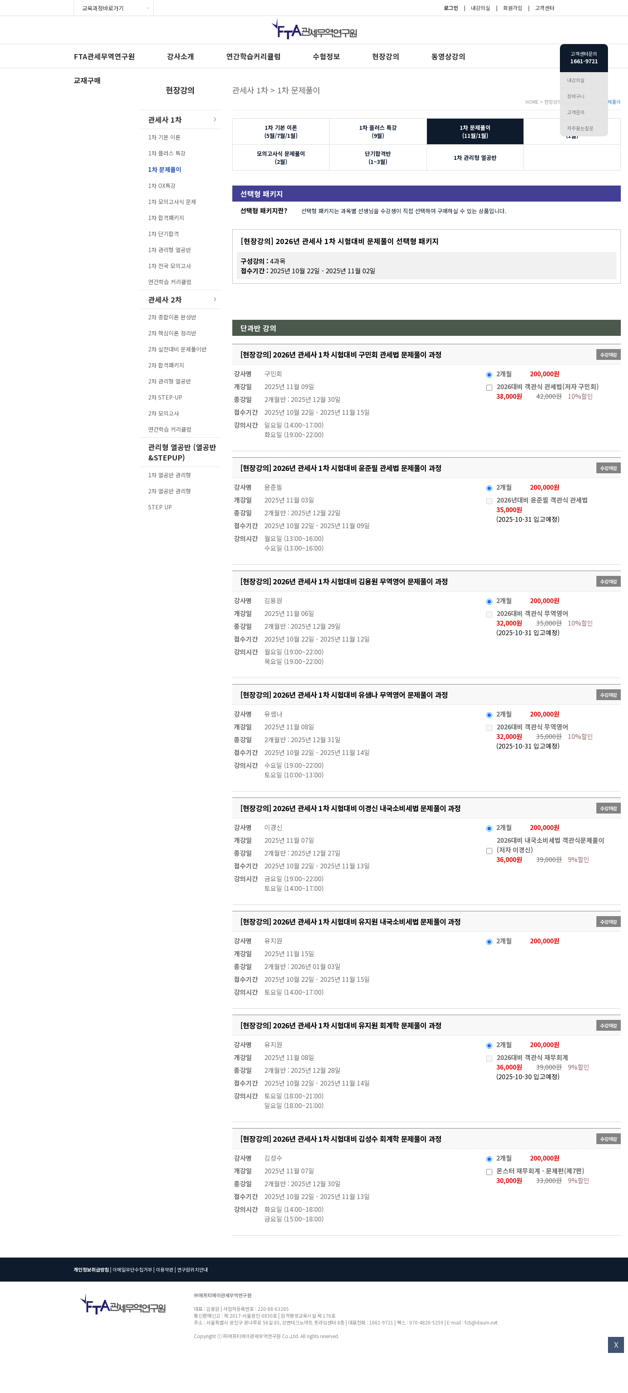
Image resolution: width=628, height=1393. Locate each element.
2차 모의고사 (163, 413)
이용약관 (164, 1269)
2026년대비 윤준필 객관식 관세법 (542, 500)
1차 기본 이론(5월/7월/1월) (281, 131)
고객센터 (544, 8)
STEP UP (160, 507)
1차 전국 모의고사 (169, 266)
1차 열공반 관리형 (169, 475)
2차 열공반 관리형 (169, 491)
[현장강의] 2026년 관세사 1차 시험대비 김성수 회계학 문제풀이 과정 (340, 1138)
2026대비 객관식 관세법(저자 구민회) (548, 386)
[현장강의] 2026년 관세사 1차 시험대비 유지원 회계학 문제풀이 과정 (340, 1025)
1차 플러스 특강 (167, 153)
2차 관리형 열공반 (169, 381)
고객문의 (576, 112)
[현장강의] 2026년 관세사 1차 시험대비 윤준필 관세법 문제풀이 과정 (340, 467)
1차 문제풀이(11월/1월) (475, 131)
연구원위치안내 (192, 1269)
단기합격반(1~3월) (378, 157)
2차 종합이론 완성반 (172, 317)
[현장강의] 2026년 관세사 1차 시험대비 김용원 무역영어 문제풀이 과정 (344, 581)
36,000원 (509, 859)
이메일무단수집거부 (132, 1269)
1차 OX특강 (162, 186)
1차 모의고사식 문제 (172, 202)
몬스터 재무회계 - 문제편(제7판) (540, 1170)
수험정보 (326, 56)
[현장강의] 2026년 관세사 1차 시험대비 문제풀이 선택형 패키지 (340, 241)
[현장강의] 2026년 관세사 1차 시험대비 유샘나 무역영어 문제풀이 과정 (344, 694)
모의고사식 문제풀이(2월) (281, 157)
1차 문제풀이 (164, 169)
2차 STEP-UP (165, 397)
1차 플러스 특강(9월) (378, 131)
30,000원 (509, 1180)
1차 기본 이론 (164, 137)
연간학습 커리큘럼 (169, 282)
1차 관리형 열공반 (169, 250)
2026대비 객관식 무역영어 (532, 613)
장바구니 (576, 96)
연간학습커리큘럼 (253, 56)
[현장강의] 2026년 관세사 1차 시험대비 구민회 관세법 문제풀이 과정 (340, 354)
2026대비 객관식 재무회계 (532, 1057)
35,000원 (509, 509)
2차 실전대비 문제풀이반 (177, 349)
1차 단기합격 (163, 234)
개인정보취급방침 (91, 1269)
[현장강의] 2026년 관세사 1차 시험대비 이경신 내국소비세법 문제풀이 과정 (350, 808)
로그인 (451, 8)
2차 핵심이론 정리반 (172, 333)
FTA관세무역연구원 (104, 56)
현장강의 (385, 56)
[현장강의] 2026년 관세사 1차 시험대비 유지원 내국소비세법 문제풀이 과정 (350, 921)
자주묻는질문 (580, 128)
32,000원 (509, 623)
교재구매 (87, 80)
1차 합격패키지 (166, 218)
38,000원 (509, 396)
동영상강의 (448, 56)
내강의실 (480, 8)
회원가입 (512, 8)
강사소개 (180, 56)
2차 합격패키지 (166, 365)
